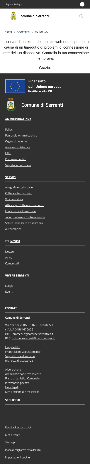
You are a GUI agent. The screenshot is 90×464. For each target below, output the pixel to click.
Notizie (9, 251)
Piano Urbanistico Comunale (22, 378)
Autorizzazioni (13, 229)
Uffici (8, 153)
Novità (15, 241)
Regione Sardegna (14, 4)
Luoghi (9, 285)
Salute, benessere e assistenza (24, 223)
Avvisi (8, 257)
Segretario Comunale (18, 165)
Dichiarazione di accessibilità (22, 391)
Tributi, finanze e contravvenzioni (25, 217)
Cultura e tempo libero (18, 193)
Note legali (11, 387)
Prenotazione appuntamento (22, 351)
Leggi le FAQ (13, 347)
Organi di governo (16, 141)
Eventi (9, 291)
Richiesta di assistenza (19, 360)
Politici (9, 129)
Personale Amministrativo (21, 135)
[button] (81, 16)
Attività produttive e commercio (24, 205)
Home (8, 31)
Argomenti (23, 31)
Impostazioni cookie (17, 457)
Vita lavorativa (14, 199)
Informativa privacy (17, 383)
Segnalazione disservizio (20, 356)
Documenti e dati (15, 159)
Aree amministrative (17, 147)
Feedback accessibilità (18, 427)
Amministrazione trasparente (23, 374)
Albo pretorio (13, 369)
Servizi (10, 177)
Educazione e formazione (20, 211)
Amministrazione (18, 119)
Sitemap (10, 442)
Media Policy (12, 435)
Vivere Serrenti (17, 275)
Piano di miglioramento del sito (23, 450)
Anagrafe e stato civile (19, 187)
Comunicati (12, 263)
